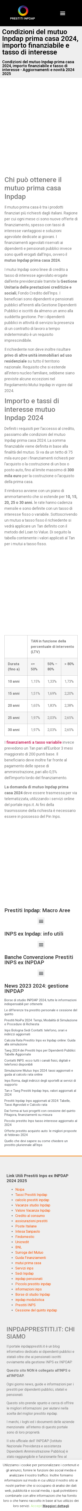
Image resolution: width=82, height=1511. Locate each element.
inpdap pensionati (28, 1279)
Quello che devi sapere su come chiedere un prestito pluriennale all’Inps (36, 1143)
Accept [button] (36, 1506)
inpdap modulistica (29, 1300)
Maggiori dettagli (56, 1506)
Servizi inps (24, 1268)
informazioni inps (28, 1289)
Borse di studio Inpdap (32, 1294)
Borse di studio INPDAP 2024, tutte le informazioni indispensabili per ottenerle (40, 1002)
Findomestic (24, 1237)
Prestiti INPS (25, 1305)
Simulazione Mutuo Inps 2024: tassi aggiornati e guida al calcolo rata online (38, 1072)
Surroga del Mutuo (29, 1252)
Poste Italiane (26, 1226)
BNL (18, 1247)
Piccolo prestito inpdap (33, 1284)
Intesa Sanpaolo (27, 1231)
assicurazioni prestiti (31, 1221)
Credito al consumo (30, 1216)
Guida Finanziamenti (30, 1258)
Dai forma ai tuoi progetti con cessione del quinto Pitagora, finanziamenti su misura (39, 1113)
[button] (62, 13)
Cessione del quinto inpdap (36, 1310)
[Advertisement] (41, 131)
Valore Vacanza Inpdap (32, 1210)
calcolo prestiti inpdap (32, 1200)
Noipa (19, 1189)
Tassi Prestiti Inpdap (31, 1195)
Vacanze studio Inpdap (32, 1205)
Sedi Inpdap (24, 1273)
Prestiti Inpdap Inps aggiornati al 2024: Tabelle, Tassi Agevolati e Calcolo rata (37, 1103)
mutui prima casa (28, 1263)
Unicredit (22, 1242)
